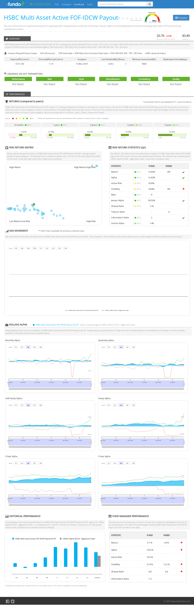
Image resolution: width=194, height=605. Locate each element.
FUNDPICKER (40, 4)
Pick (57, 4)
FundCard (79, 4)
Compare (66, 4)
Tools (89, 4)
